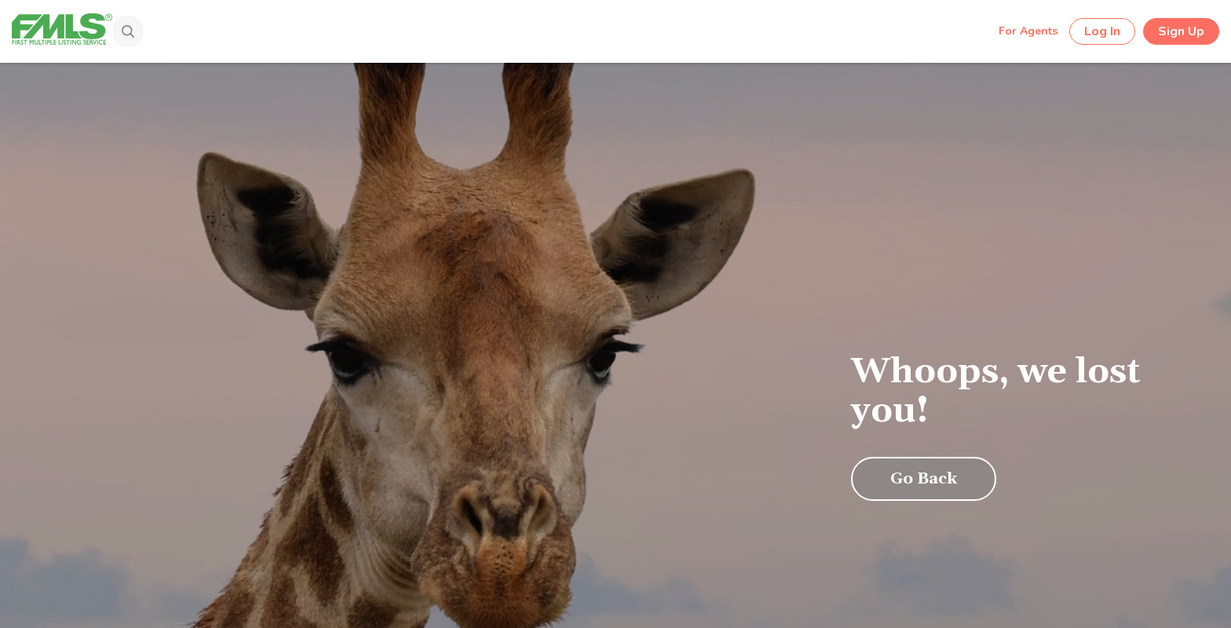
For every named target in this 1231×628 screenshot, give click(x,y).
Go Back (923, 479)
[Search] (122, 33)
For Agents (1028, 31)
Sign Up (1181, 31)
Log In (1102, 31)
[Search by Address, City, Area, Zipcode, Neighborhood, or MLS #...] (560, 30)
